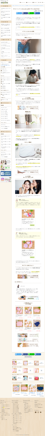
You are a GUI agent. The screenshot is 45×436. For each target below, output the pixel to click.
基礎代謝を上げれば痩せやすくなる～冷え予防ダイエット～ (5, 25)
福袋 (3, 81)
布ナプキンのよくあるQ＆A (5, 120)
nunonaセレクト (5, 70)
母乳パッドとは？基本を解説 (5, 30)
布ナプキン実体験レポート (5, 126)
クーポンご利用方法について (28, 411)
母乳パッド (3, 418)
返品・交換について (27, 407)
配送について (26, 404)
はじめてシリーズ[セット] (6, 92)
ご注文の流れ (26, 403)
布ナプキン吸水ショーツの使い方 (5, 142)
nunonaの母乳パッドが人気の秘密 (6, 36)
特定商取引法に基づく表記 (38, 404)
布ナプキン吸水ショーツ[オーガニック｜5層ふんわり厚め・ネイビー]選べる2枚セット (40, 393)
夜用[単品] (3, 411)
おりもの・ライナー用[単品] (6, 84)
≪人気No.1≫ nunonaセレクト (16, 393)
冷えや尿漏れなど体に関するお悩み (6, 48)
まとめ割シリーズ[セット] (6, 79)
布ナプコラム (3, 124)
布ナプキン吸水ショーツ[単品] (6, 95)
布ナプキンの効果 (4, 111)
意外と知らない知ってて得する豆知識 (6, 52)
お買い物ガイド (35, 2)
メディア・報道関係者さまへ (39, 407)
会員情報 (39, 2)
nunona (24, 434)
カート (43, 2)
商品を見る (32, 225)
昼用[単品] (3, 86)
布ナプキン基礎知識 (15, 402)
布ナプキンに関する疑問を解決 (6, 45)
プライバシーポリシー (38, 403)
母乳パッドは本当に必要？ (5, 28)
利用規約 (36, 402)
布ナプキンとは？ (4, 107)
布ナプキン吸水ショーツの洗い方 (5, 145)
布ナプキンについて (29, 2)
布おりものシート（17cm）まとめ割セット (24, 393)
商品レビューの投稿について (28, 409)
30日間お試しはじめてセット (6, 73)
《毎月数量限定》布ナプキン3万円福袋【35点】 (32, 393)
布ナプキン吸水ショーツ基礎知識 (17, 413)
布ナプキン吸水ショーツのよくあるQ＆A (5, 147)
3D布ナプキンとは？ (4, 109)
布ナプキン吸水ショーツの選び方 (5, 139)
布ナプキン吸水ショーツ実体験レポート (5, 154)
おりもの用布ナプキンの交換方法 (5, 18)
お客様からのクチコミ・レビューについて (6, 56)
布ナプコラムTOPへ (28, 356)
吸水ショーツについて (23, 2)
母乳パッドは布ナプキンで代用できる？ (5, 33)
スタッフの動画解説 (4, 128)
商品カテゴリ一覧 (3, 402)
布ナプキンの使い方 (4, 116)
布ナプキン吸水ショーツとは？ (5, 137)
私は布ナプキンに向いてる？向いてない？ (5, 12)
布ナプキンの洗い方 (4, 118)
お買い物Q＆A (26, 412)
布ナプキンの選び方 (16, 407)
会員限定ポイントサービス (28, 408)
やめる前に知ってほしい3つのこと (6, 9)
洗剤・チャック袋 (5, 99)
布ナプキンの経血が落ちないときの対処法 (5, 15)
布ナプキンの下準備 (4, 114)
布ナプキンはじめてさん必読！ (6, 43)
